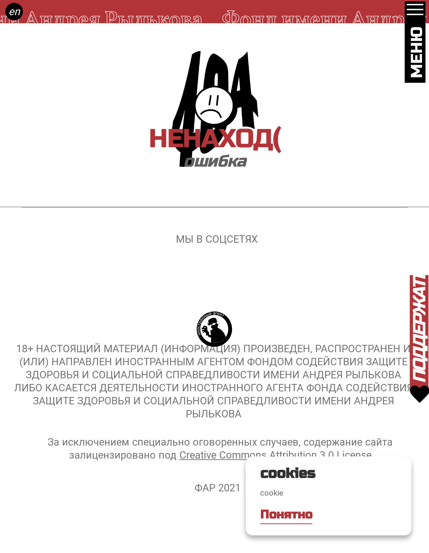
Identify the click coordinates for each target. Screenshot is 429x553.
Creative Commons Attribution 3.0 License (275, 455)
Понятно (286, 515)
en (14, 11)
